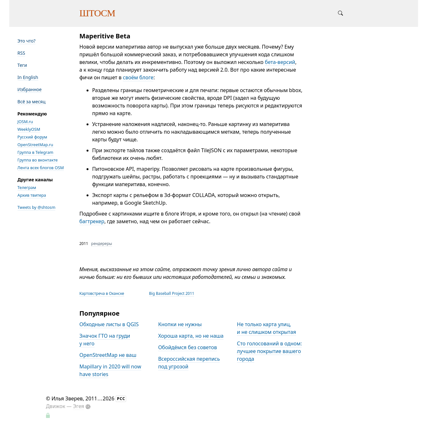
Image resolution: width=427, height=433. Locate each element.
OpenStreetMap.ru (35, 144)
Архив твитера (32, 195)
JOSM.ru (25, 121)
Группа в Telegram (36, 152)
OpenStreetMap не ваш (108, 354)
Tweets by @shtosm (37, 207)
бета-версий (280, 62)
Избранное (30, 89)
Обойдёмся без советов (187, 347)
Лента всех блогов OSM (41, 167)
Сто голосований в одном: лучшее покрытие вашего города (269, 351)
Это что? (27, 41)
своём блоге (138, 77)
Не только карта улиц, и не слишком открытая (266, 328)
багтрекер (92, 221)
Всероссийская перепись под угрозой (189, 362)
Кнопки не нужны (180, 324)
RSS (21, 53)
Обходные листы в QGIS (109, 324)
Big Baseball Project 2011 (171, 293)
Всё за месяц (32, 101)
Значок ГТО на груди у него (105, 339)
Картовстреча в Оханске (102, 293)
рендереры (101, 243)
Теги (22, 65)
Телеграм (27, 187)
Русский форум (32, 137)
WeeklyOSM (29, 129)
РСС (121, 398)
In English (28, 77)
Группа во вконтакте (38, 160)
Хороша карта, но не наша (191, 335)
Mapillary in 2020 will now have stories (110, 370)
